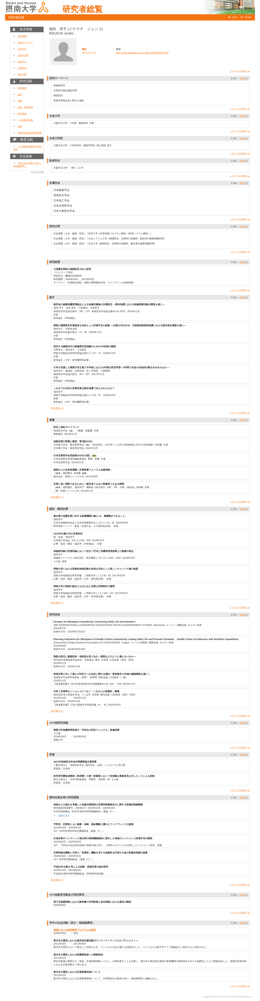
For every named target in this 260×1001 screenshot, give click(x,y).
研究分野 (22, 74)
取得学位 (22, 62)
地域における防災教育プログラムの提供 (74, 930)
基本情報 (22, 36)
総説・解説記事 (25, 107)
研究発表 (22, 113)
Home (232, 17)
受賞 (20, 126)
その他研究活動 (25, 120)
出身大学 (22, 49)
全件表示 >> (57, 408)
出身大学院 (23, 55)
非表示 (243, 78)
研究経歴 (22, 88)
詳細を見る (61, 815)
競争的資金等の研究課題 (30, 133)
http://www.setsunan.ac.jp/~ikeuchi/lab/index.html (142, 52)
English (246, 17)
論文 (20, 94)
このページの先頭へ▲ (240, 71)
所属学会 (22, 68)
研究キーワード (25, 42)
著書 (20, 101)
